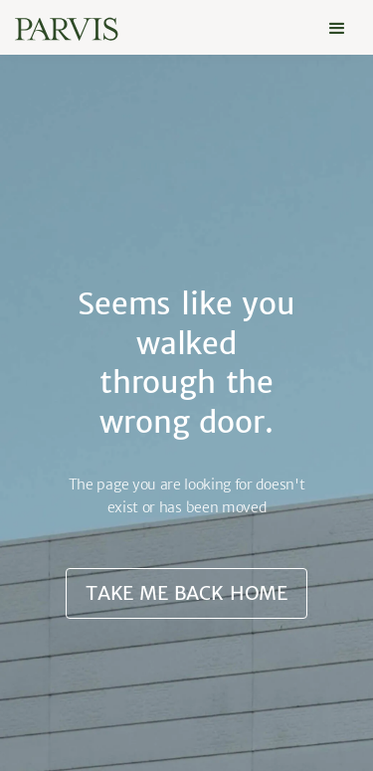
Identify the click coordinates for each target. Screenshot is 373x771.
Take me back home (186, 593)
